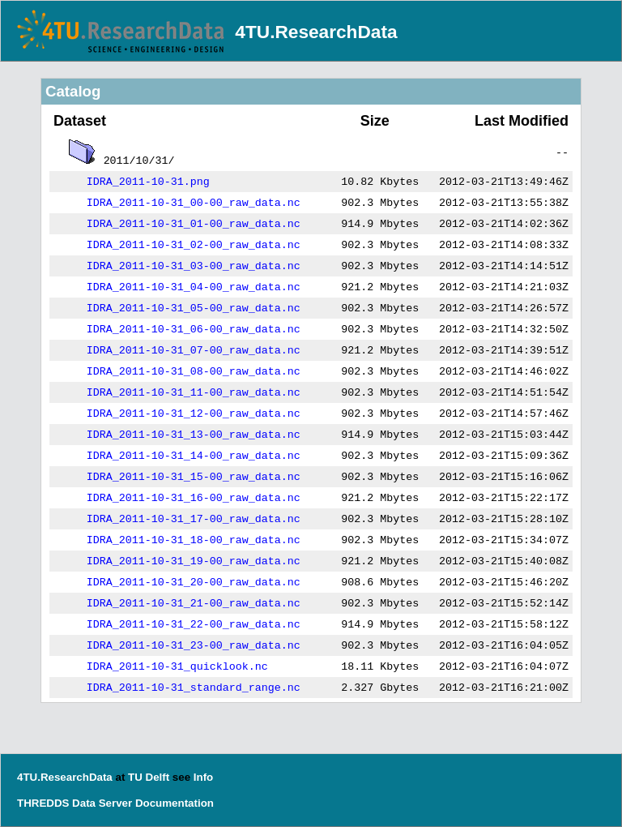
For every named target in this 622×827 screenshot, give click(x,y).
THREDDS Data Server (74, 803)
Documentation (174, 803)
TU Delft (148, 777)
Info (203, 777)
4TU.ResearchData (316, 31)
